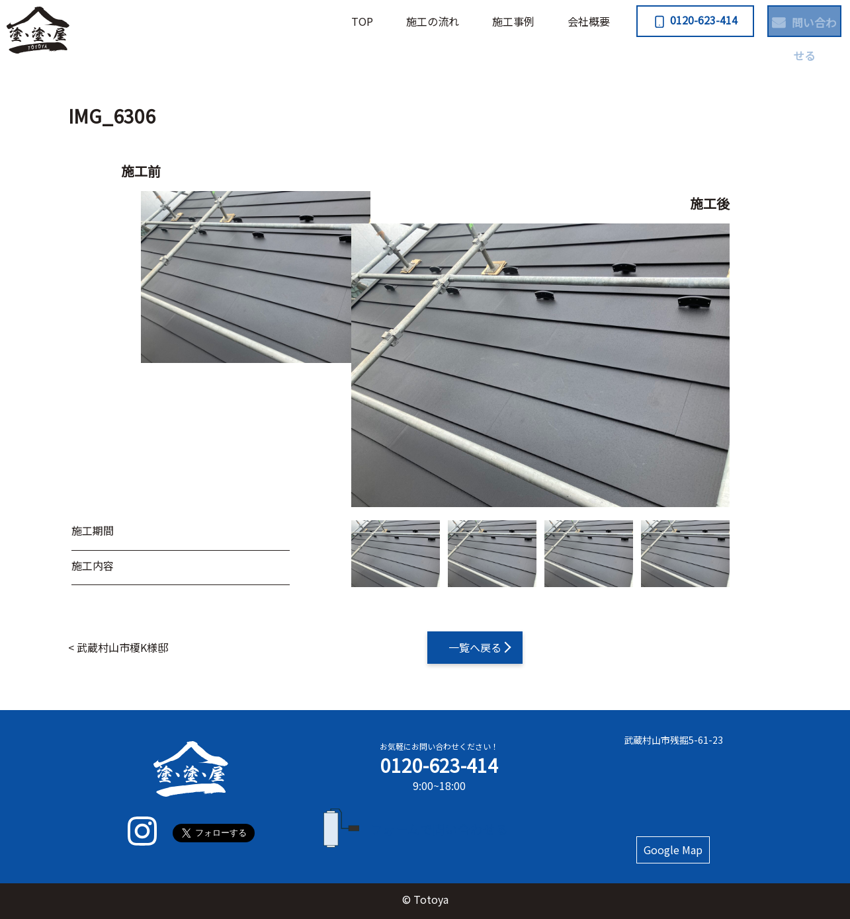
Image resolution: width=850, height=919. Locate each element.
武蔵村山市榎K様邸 (122, 647)
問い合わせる (788, 20)
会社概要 (540, 21)
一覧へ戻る (474, 647)
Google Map (673, 850)
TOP (314, 21)
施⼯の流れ (384, 21)
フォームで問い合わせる (438, 828)
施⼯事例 (465, 21)
